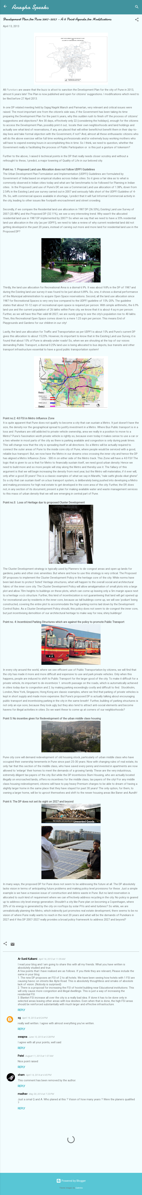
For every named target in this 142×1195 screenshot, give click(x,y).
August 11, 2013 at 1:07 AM (39, 1056)
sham (21, 1074)
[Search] (137, 7)
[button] (137, 20)
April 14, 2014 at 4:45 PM (38, 1075)
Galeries (79, 1188)
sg (19, 1017)
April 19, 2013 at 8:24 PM (35, 1017)
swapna (22, 1036)
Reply (21, 1010)
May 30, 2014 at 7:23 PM (41, 1094)
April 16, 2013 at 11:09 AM (52, 959)
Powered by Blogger (71, 1180)
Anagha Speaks (30, 7)
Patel (21, 1055)
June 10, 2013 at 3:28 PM (42, 1036)
